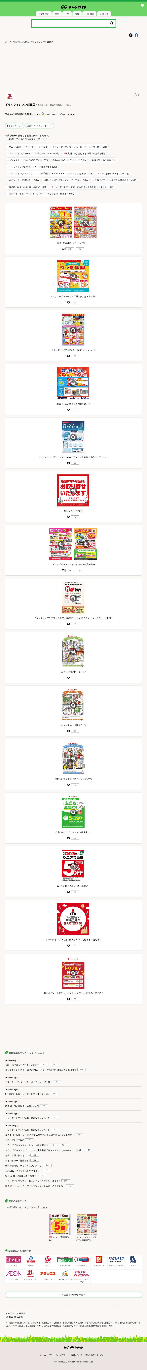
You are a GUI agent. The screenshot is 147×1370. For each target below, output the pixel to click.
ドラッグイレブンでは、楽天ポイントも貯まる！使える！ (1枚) (83, 187)
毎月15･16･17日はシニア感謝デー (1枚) (28, 187)
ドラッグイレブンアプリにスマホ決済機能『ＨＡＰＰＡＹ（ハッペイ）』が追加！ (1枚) (51, 173)
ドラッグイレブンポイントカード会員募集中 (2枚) (33, 167)
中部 (67, 14)
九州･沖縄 (104, 14)
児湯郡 (25, 42)
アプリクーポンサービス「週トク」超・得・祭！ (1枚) (80, 147)
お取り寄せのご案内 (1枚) (104, 160)
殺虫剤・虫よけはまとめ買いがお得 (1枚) (85, 153)
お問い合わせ (76, 1355)
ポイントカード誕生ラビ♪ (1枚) (24, 180)
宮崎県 (16, 42)
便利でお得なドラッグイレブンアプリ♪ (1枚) (66, 180)
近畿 (77, 14)
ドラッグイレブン (15, 126)
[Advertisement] (73, 67)
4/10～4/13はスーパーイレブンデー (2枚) (28, 147)
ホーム (8, 42)
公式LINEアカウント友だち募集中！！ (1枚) (115, 180)
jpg (69, 249)
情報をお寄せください (94, 1355)
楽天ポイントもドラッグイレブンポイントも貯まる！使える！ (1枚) (41, 193)
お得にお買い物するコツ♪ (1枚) (114, 173)
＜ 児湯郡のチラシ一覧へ (73, 1294)
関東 (57, 14)
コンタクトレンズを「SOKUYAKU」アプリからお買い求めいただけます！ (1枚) (47, 160)
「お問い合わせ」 (18, 1326)
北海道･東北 (44, 14)
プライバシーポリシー (58, 1355)
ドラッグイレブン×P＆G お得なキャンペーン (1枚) (34, 153)
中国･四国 (89, 14)
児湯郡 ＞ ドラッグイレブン (39, 126)
